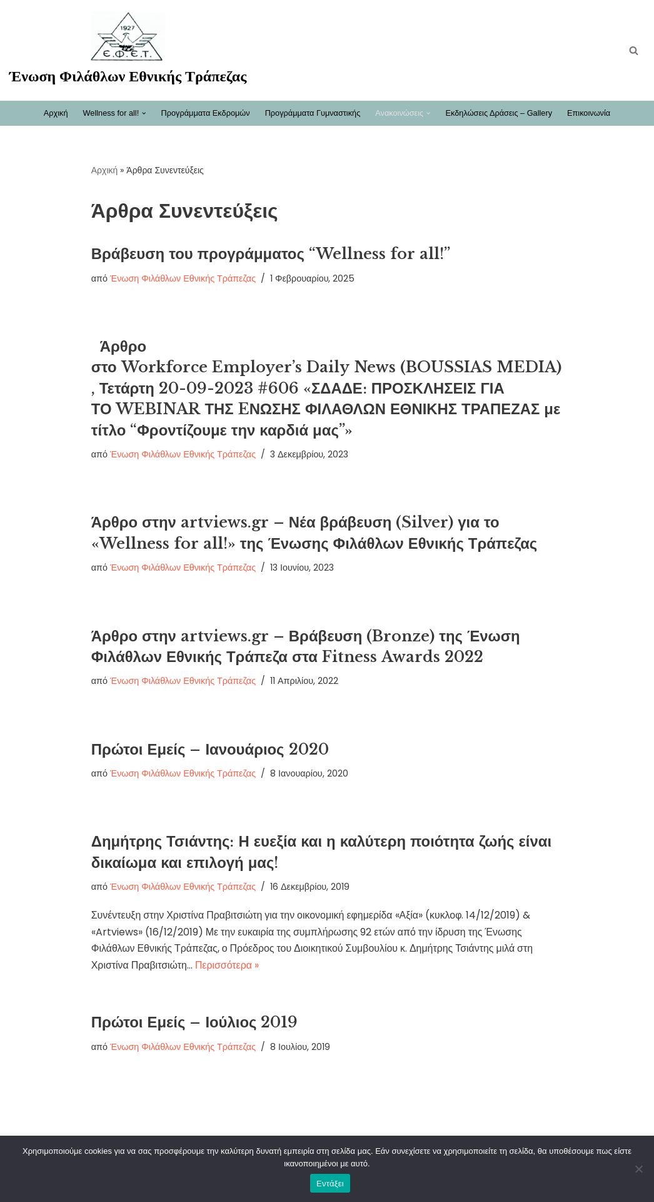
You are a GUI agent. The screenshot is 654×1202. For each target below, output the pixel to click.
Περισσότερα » (228, 969)
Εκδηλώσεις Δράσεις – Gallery (499, 113)
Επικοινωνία (589, 113)
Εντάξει (330, 1183)
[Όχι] (638, 1169)
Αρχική (55, 113)
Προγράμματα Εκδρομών (204, 113)
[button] (143, 113)
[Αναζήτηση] (633, 50)
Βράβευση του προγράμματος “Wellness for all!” (271, 254)
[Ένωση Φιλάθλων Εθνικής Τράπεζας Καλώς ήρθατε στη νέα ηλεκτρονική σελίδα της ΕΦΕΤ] (127, 50)
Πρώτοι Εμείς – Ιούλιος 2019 (195, 1025)
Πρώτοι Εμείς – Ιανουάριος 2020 (211, 750)
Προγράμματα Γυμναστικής (312, 113)
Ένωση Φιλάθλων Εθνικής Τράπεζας (183, 278)
